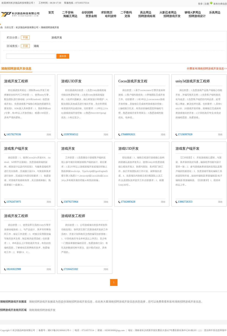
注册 (206, 3)
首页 (51, 12)
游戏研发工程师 (73, 216)
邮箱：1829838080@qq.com (111, 330)
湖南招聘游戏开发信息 (16, 68)
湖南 (36, 46)
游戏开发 (56, 37)
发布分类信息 (218, 3)
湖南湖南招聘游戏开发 (42, 310)
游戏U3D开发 (71, 81)
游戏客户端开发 (16, 148)
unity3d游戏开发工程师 (193, 81)
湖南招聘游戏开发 (50, 27)
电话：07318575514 (84, 330)
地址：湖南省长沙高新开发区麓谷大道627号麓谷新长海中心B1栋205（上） (165, 330)
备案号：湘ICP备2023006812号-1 (55, 330)
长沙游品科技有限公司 (27, 27)
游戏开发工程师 (16, 81)
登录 (200, 3)
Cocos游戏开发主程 (132, 81)
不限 (25, 37)
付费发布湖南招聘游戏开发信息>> (207, 68)
